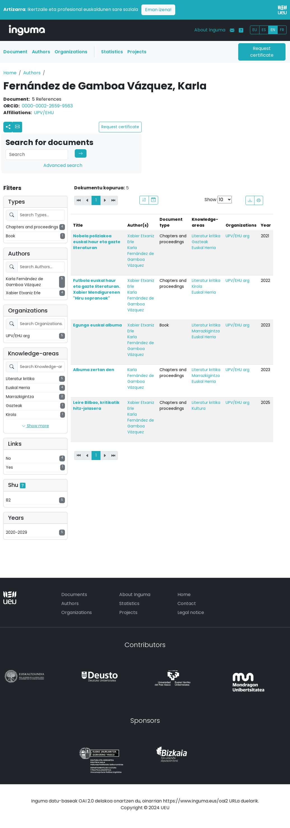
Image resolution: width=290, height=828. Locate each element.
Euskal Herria (204, 247)
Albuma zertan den (93, 369)
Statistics (112, 52)
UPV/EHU (44, 112)
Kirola (197, 286)
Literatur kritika (206, 236)
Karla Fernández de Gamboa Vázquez (140, 256)
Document (15, 52)
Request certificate (261, 51)
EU (254, 30)
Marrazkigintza (206, 331)
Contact (186, 603)
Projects (136, 52)
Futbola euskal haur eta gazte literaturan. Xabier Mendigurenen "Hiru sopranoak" (96, 289)
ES (264, 30)
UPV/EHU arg (237, 236)
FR (282, 30)
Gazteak (200, 242)
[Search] (37, 154)
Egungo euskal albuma (97, 325)
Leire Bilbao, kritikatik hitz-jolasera (96, 405)
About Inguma (209, 30)
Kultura (198, 408)
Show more (35, 426)
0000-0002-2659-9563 (47, 106)
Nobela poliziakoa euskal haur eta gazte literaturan (96, 241)
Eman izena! (158, 9)
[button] (17, 127)
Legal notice (190, 612)
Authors (41, 52)
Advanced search (62, 165)
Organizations (71, 52)
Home (10, 73)
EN (273, 30)
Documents (74, 594)
